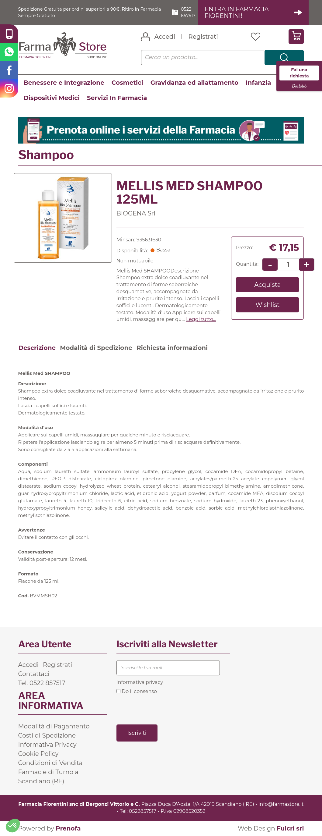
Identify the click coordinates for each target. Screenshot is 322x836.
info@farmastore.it (280, 804)
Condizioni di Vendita (50, 763)
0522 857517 (193, 12)
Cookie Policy (38, 754)
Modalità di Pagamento (54, 726)
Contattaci (34, 674)
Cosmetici (127, 83)
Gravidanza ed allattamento (194, 83)
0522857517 (142, 811)
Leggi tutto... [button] (201, 319)
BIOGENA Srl (135, 213)
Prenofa (68, 828)
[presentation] (162, 709)
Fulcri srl (290, 828)
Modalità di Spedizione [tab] (96, 348)
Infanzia (258, 83)
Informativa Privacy (47, 745)
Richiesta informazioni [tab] (172, 348)
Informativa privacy (139, 682)
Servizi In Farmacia (117, 98)
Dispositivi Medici (52, 98)
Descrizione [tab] (37, 348)
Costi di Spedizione (47, 735)
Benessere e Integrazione (64, 83)
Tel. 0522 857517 (41, 683)
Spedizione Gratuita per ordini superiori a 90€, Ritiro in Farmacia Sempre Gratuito (84, 12)
